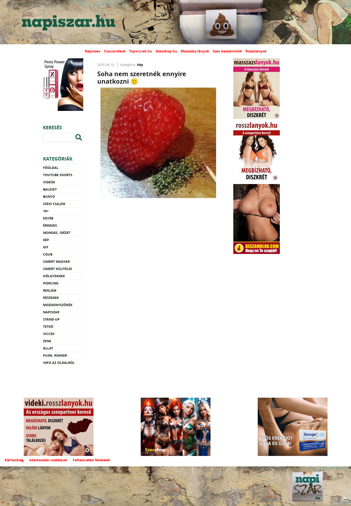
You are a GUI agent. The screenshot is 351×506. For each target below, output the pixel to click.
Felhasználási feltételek (91, 460)
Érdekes (50, 225)
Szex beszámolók (227, 51)
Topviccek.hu (140, 51)
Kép (46, 240)
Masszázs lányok (195, 51)
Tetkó (48, 326)
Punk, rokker (55, 355)
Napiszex (92, 51)
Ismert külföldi (57, 269)
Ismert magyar (56, 261)
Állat (48, 348)
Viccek (48, 334)
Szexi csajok (54, 204)
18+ (46, 211)
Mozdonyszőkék (57, 305)
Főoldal (50, 167)
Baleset (50, 189)
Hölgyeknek (54, 276)
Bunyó (49, 196)
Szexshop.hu (166, 51)
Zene (47, 341)
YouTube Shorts (57, 175)
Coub (47, 254)
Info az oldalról (59, 362)
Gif (45, 247)
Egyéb (48, 218)
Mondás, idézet (56, 232)
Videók (49, 182)
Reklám (49, 290)
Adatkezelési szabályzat (48, 460)
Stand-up (51, 319)
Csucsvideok (115, 51)
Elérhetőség (14, 460)
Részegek (51, 297)
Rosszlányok (256, 51)
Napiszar (51, 312)
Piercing (50, 283)
